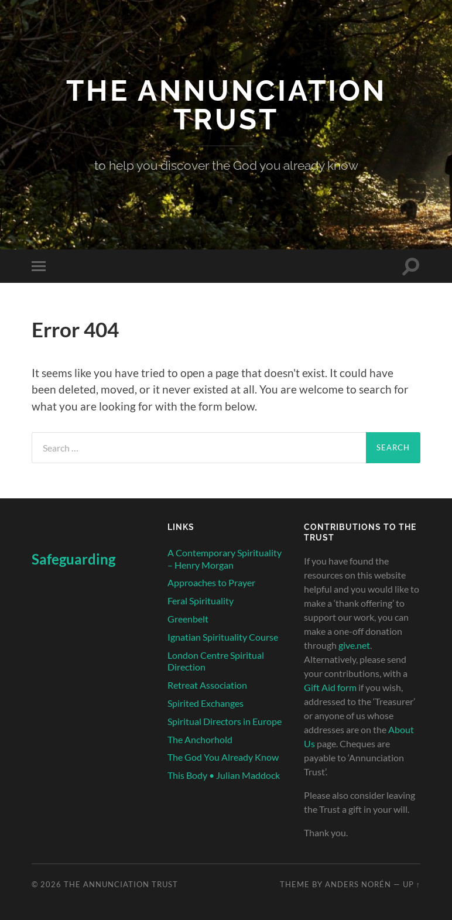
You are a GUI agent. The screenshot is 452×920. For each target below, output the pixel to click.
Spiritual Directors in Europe (224, 721)
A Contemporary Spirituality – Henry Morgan (224, 558)
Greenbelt (187, 618)
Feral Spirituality (200, 600)
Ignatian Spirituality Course (222, 636)
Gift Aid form (330, 687)
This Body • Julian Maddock (223, 775)
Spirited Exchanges (205, 703)
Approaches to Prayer (211, 582)
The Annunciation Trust (226, 105)
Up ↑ (411, 884)
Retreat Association (207, 684)
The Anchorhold (199, 739)
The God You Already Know (223, 756)
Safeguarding (73, 558)
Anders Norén (358, 884)
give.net (354, 645)
